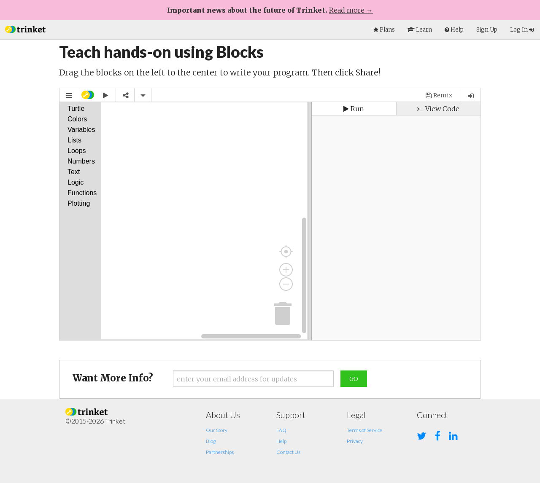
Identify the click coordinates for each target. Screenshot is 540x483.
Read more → (351, 10)
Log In (522, 29)
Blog (211, 441)
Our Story (216, 430)
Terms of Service (364, 430)
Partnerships (220, 452)
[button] (25, 28)
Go (353, 379)
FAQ (281, 430)
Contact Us (288, 452)
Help (281, 441)
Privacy (355, 441)
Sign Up (486, 29)
